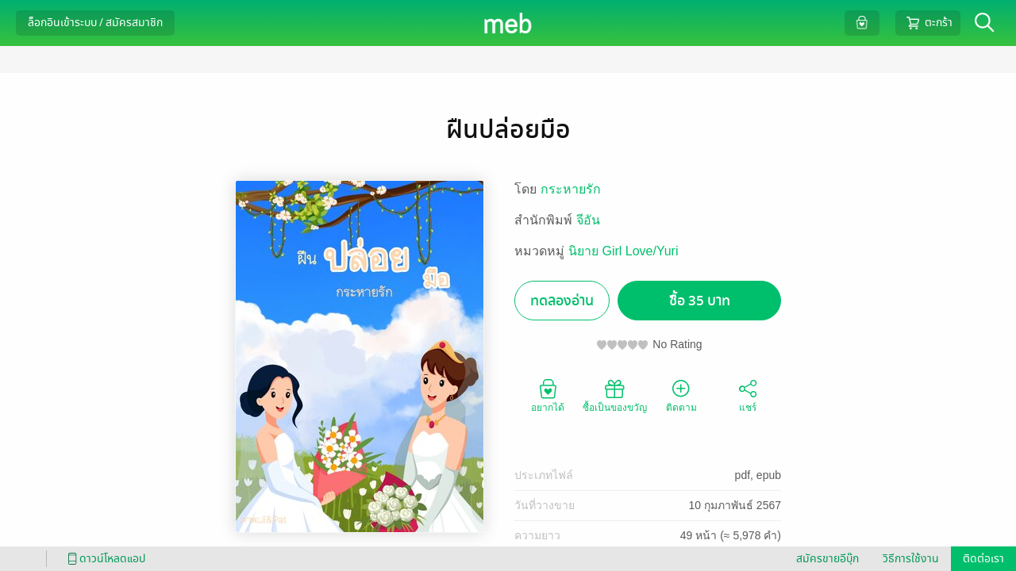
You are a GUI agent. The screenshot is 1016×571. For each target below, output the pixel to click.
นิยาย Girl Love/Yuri (623, 251)
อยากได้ (547, 395)
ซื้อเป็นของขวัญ (615, 395)
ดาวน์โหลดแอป (104, 558)
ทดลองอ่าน (562, 301)
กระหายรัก (571, 189)
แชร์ (748, 395)
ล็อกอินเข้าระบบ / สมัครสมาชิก (95, 22)
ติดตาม (681, 395)
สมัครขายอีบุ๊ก (827, 558)
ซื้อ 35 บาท (699, 301)
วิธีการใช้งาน (911, 558)
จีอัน (588, 220)
